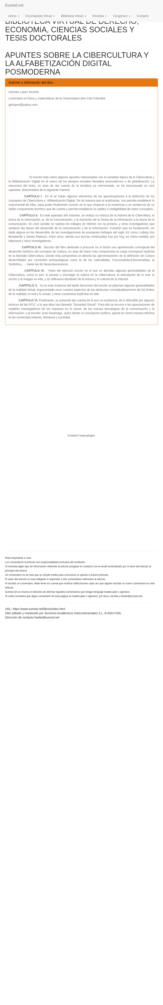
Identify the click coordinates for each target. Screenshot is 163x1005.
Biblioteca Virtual (73, 16)
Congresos (122, 16)
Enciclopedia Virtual (40, 16)
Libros (13, 16)
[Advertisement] (81, 145)
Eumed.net (14, 5)
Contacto (143, 16)
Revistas (100, 16)
